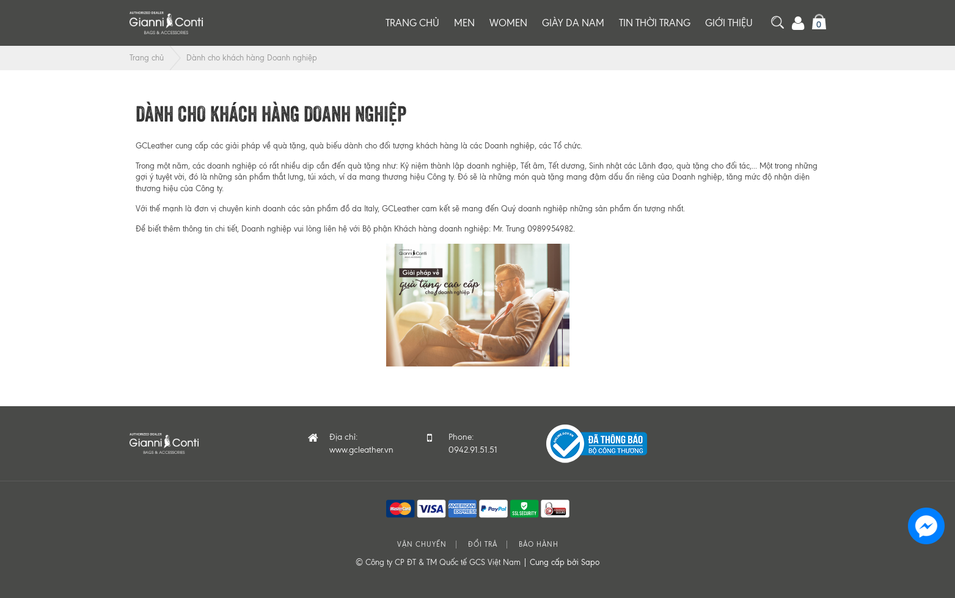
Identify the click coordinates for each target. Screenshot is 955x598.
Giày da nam (573, 23)
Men (464, 23)
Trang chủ (412, 23)
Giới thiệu (729, 23)
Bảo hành (538, 545)
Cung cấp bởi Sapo (564, 562)
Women (508, 23)
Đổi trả (482, 545)
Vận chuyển (422, 545)
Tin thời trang (654, 23)
